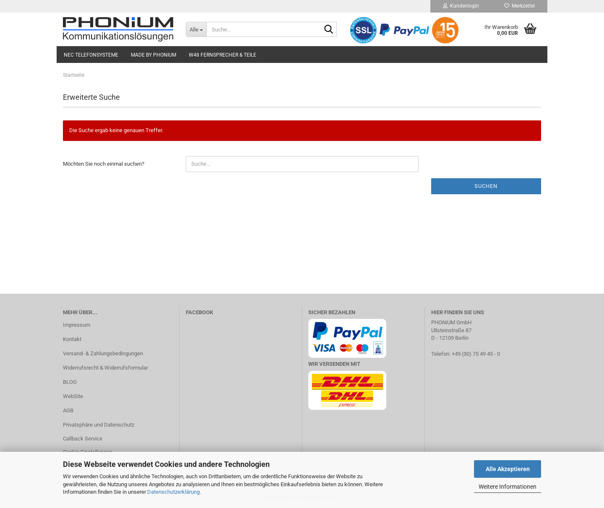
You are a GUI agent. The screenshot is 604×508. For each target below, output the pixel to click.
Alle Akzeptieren (508, 469)
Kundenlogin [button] (461, 6)
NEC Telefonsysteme (91, 55)
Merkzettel (519, 6)
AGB (68, 410)
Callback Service (82, 438)
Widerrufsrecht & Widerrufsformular (105, 368)
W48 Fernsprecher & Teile (222, 55)
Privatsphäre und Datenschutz (98, 425)
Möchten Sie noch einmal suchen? (103, 164)
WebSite (73, 396)
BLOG (70, 382)
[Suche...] (196, 29)
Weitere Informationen (507, 486)
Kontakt (72, 339)
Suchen (485, 186)
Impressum (76, 325)
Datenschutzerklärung (173, 492)
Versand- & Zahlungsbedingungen (103, 353)
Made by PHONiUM (153, 55)
